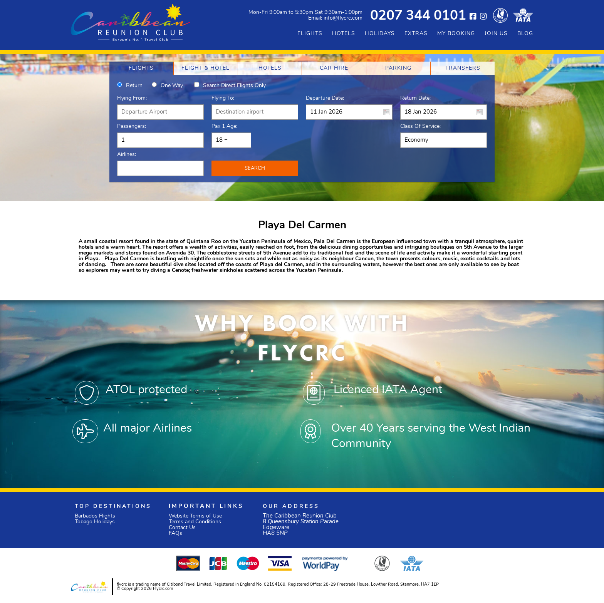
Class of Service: (420, 126)
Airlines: (126, 154)
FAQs (175, 533)
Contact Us (182, 528)
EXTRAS (416, 34)
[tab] (141, 68)
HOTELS (343, 34)
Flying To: (222, 98)
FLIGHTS (309, 34)
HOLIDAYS (380, 34)
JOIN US (496, 34)
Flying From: (132, 98)
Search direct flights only (234, 86)
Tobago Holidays (95, 522)
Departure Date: (325, 98)
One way (172, 86)
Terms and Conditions (195, 522)
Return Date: (415, 98)
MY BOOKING (456, 34)
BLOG (525, 34)
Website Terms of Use (195, 516)
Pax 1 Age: (224, 126)
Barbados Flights (95, 516)
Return (134, 86)
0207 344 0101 (418, 16)
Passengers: (131, 126)
